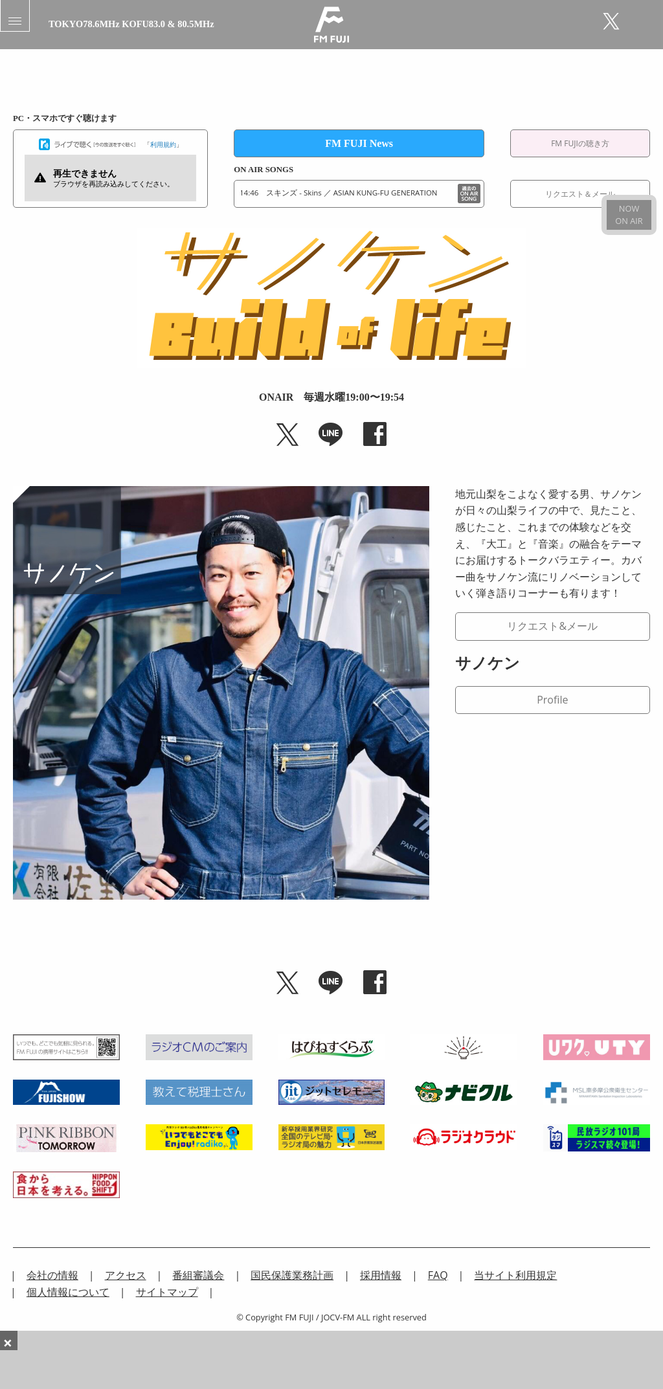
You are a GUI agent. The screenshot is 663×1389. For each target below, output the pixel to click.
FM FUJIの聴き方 (580, 143)
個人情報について (68, 1292)
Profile (552, 700)
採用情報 (380, 1275)
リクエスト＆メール (580, 193)
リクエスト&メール (552, 626)
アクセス (125, 1275)
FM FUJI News (359, 143)
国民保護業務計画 (292, 1275)
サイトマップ (167, 1292)
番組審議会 (198, 1275)
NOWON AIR (628, 215)
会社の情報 (52, 1275)
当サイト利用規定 (515, 1275)
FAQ (438, 1275)
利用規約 (163, 144)
